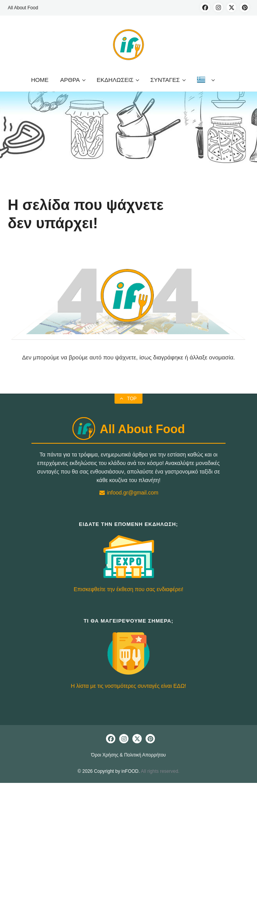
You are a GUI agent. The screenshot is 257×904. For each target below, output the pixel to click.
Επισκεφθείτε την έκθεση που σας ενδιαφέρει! (128, 589)
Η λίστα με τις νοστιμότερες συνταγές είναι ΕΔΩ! (128, 686)
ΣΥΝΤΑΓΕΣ (167, 79)
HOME (40, 79)
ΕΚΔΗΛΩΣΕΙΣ (118, 79)
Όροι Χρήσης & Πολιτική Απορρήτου (128, 755)
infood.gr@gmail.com (128, 492)
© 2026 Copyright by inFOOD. (109, 771)
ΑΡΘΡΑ (72, 79)
